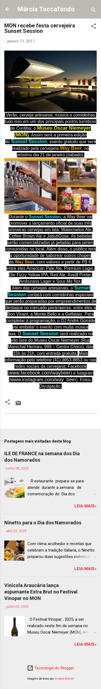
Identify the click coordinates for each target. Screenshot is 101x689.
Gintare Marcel (64, 678)
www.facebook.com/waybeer (39, 373)
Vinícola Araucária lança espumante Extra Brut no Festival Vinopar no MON (41, 591)
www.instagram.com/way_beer (43, 379)
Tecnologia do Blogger (50, 668)
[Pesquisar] (93, 11)
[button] (93, 27)
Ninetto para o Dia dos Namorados (42, 522)
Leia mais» (85, 506)
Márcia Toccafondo (46, 9)
